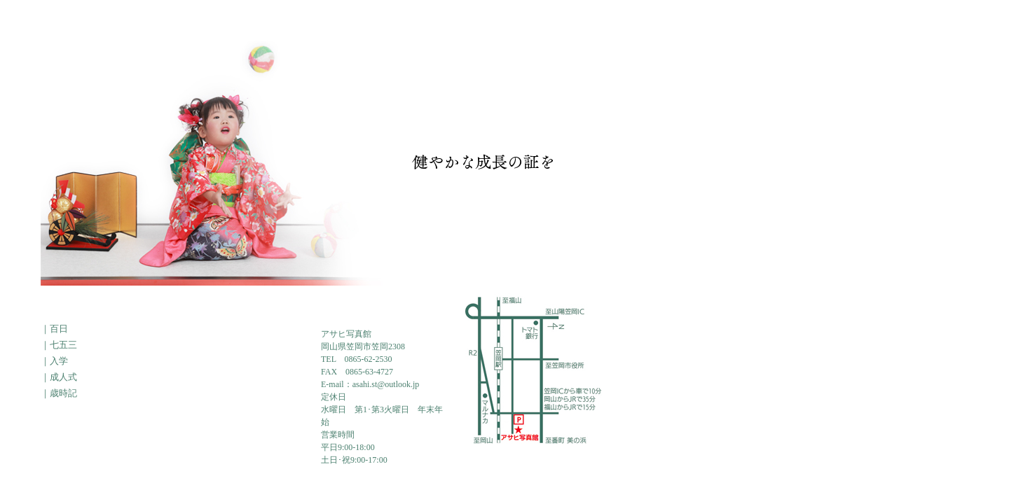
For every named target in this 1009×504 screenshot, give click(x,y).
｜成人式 (59, 377)
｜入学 (54, 361)
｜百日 (54, 328)
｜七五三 (59, 345)
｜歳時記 (59, 393)
